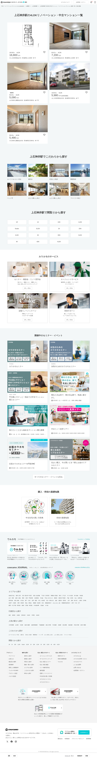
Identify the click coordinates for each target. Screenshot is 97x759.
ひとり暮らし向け (48, 634)
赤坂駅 (59, 625)
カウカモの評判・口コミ (80, 659)
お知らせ (11, 659)
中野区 (33, 615)
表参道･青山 (12, 595)
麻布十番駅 (83, 625)
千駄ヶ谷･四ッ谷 (49, 598)
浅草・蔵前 (34, 600)
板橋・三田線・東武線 (27, 605)
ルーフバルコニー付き (14, 634)
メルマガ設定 (12, 676)
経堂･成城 (16, 600)
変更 (87, 756)
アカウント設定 (13, 673)
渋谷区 (28, 615)
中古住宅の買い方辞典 (46, 676)
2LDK (37, 644)
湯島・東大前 (74, 600)
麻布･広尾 (18, 595)
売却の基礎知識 (62, 659)
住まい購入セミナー (45, 661)
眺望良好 (35, 634)
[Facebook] (11, 741)
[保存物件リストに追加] (44, 52)
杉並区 (37, 615)
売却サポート (61, 656)
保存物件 (11, 664)
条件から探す (28, 656)
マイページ (12, 656)
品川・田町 (11, 598)
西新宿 (55, 598)
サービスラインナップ (46, 659)
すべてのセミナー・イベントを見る (48, 477)
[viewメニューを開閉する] (14, 756)
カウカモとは (77, 656)
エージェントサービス (46, 656)
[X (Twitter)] (7, 741)
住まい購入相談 (44, 664)
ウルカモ (60, 661)
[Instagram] (16, 741)
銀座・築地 (18, 598)
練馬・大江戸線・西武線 (14, 605)
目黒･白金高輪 (36, 595)
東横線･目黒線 (54, 595)
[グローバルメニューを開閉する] (95, 2)
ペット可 (41, 634)
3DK (44, 644)
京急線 (42, 605)
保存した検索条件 (14, 667)
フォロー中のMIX (13, 670)
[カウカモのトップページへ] (13, 2)
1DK (15, 644)
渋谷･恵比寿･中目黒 (27, 595)
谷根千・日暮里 (12, 603)
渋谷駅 (21, 625)
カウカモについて (65, 2)
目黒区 (18, 615)
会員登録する (84, 732)
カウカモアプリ (78, 661)
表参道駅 (70, 625)
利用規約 (67, 738)
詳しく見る (27, 288)
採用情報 (88, 738)
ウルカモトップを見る (84, 539)
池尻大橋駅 (27, 625)
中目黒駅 (54, 625)
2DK (34, 644)
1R (9, 644)
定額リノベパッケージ (46, 673)
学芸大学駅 (76, 625)
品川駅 (17, 625)
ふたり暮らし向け (58, 634)
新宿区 (13, 615)
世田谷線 (11, 600)
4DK (54, 644)
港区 (10, 615)
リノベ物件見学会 (45, 667)
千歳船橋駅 (41, 625)
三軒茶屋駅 (11, 625)
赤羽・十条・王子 (76, 603)
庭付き (22, 634)
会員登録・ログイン (79, 670)
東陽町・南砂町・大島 (38, 603)
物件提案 (42, 670)
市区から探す (28, 661)
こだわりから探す (29, 670)
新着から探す (28, 659)
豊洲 (23, 598)
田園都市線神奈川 (66, 603)
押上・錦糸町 (41, 600)
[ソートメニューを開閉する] (9, 756)
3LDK (48, 644)
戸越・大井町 (70, 598)
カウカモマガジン (45, 682)
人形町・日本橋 (82, 600)
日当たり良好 (28, 634)
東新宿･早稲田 (62, 598)
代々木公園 (70, 595)
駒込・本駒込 (28, 603)
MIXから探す (27, 673)
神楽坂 (81, 595)
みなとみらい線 (56, 603)
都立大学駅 (48, 625)
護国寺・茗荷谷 (62, 600)
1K (12, 644)
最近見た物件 (12, 661)
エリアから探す (28, 667)
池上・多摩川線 (78, 598)
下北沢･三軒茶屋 (45, 595)
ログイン (81, 2)
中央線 (41, 598)
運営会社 (60, 738)
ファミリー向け (68, 634)
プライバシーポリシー (78, 738)
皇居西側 (36, 598)
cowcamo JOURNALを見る (82, 567)
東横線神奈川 (48, 603)
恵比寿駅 (65, 625)
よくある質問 (77, 664)
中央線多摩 (36, 605)
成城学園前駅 (34, 625)
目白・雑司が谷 (50, 600)
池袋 (56, 600)
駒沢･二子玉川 (62, 595)
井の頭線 (76, 595)
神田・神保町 (20, 603)
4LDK (58, 644)
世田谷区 (23, 615)
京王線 (22, 600)
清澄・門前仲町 (29, 598)
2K (31, 644)
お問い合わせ (77, 667)
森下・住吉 (27, 600)
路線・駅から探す (29, 664)
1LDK (19, 644)
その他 (46, 605)
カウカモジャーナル (45, 679)
